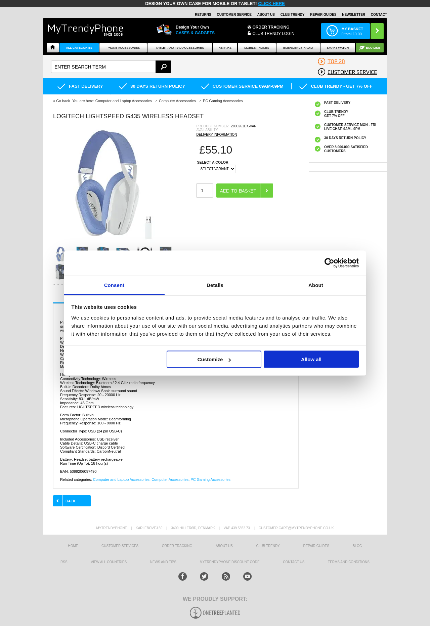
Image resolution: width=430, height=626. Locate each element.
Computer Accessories (170, 479)
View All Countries (109, 562)
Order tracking (177, 546)
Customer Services (119, 546)
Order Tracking (271, 27)
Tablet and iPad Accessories (180, 47)
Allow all (311, 359)
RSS (64, 562)
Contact (379, 14)
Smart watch (338, 47)
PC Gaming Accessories (210, 479)
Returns (203, 14)
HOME (73, 546)
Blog (357, 546)
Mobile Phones (256, 47)
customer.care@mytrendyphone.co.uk (296, 528)
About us (224, 546)
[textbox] (111, 66)
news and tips (163, 562)
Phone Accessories (123, 47)
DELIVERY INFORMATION (216, 134)
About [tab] (315, 285)
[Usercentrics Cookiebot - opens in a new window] (329, 263)
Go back (63, 101)
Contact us (293, 562)
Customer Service (234, 14)
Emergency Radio (298, 47)
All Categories (79, 47)
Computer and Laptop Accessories (121, 479)
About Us (266, 14)
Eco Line (373, 47)
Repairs (224, 47)
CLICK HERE (271, 3)
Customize (214, 359)
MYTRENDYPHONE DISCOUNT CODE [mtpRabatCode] (230, 562)
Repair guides (323, 14)
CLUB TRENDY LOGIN (274, 33)
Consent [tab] (114, 285)
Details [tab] (215, 285)
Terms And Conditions (349, 562)
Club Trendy (293, 14)
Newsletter (353, 14)
